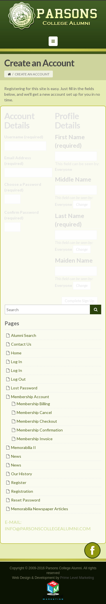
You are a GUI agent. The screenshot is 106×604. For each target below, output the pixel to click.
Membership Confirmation (40, 430)
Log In (16, 361)
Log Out (18, 379)
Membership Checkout (37, 421)
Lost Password (24, 387)
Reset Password (25, 500)
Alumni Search (23, 335)
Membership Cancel (34, 412)
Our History (21, 473)
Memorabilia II (23, 447)
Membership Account (30, 396)
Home (16, 352)
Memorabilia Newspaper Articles (39, 508)
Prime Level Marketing (77, 578)
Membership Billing (33, 403)
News (16, 456)
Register (18, 482)
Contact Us (21, 344)
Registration (22, 491)
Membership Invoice (35, 438)
